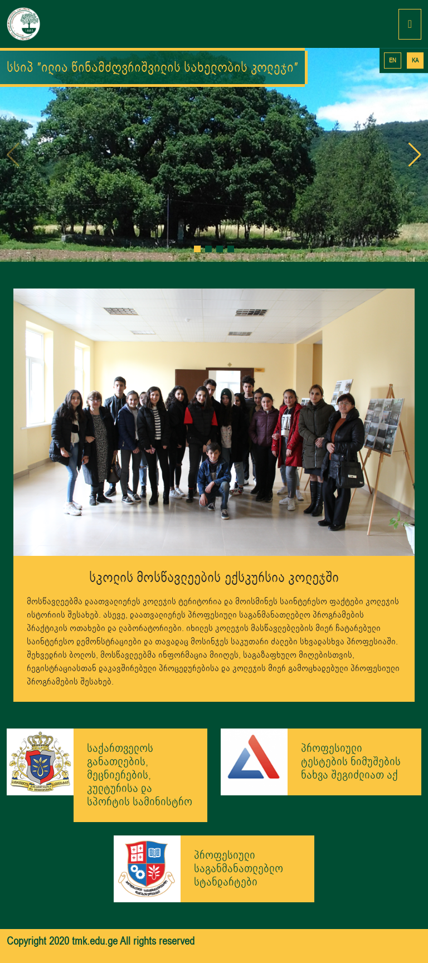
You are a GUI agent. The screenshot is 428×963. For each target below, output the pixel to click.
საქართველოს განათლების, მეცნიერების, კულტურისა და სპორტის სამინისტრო (139, 775)
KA (415, 60)
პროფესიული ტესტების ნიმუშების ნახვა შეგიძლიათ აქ (351, 762)
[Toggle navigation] (409, 24)
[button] (197, 249)
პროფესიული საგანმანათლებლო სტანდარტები (238, 868)
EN (392, 60)
